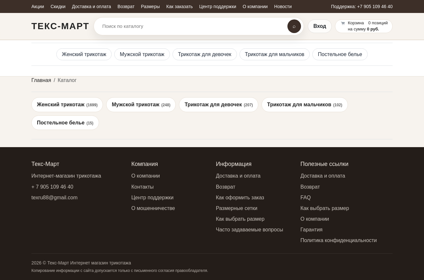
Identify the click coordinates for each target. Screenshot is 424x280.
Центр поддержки (152, 197)
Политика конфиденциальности (338, 240)
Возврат (225, 187)
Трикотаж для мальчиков (275, 54)
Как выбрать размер (240, 219)
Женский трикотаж (84, 54)
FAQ (305, 197)
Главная (41, 80)
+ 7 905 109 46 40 (52, 187)
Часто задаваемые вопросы (249, 229)
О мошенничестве (153, 208)
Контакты (142, 187)
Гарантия (311, 229)
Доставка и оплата (238, 176)
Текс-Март (60, 26)
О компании (145, 176)
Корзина (356, 22)
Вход (319, 26)
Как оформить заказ (240, 197)
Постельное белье (340, 54)
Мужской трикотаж (142, 54)
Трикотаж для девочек (204, 54)
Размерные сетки (236, 208)
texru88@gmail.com (54, 197)
